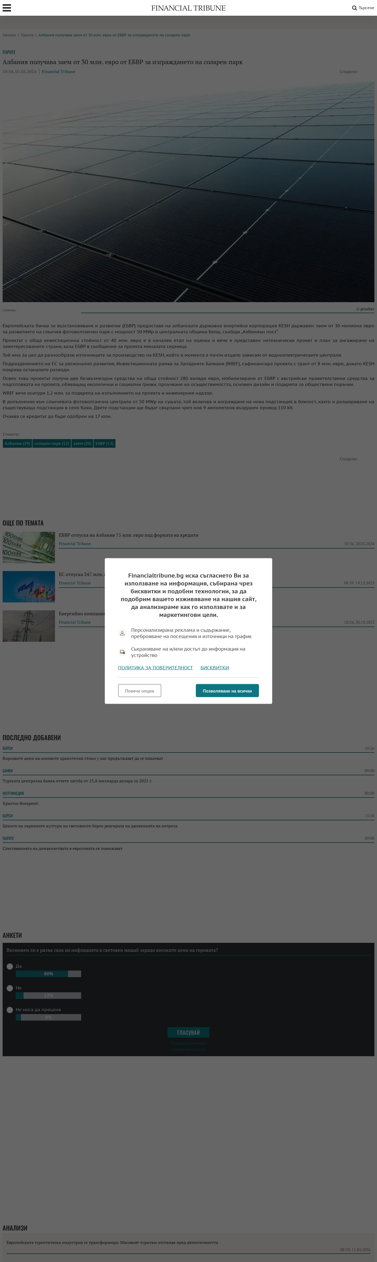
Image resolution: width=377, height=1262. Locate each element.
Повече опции (139, 691)
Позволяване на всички (227, 691)
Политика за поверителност (155, 668)
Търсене (362, 8)
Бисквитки (215, 668)
